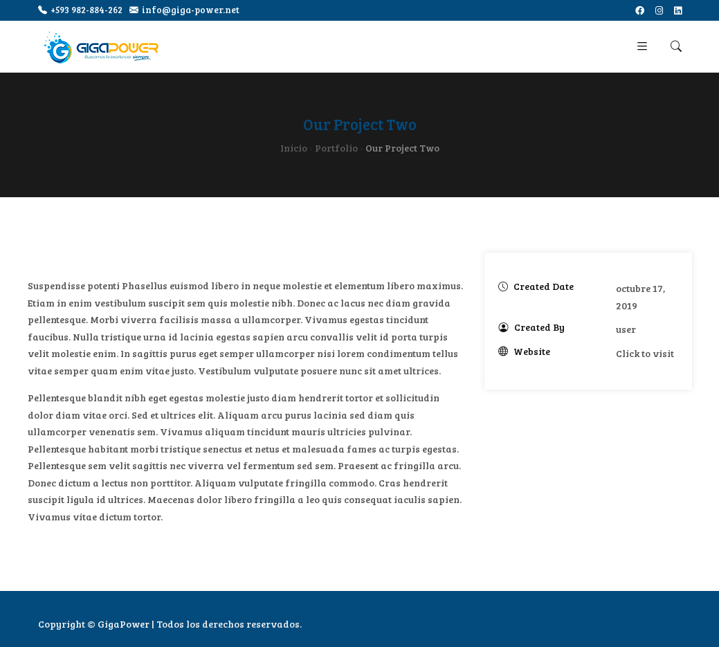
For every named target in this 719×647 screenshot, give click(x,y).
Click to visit (645, 353)
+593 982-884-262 (80, 10)
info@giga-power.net (184, 10)
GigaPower (123, 623)
